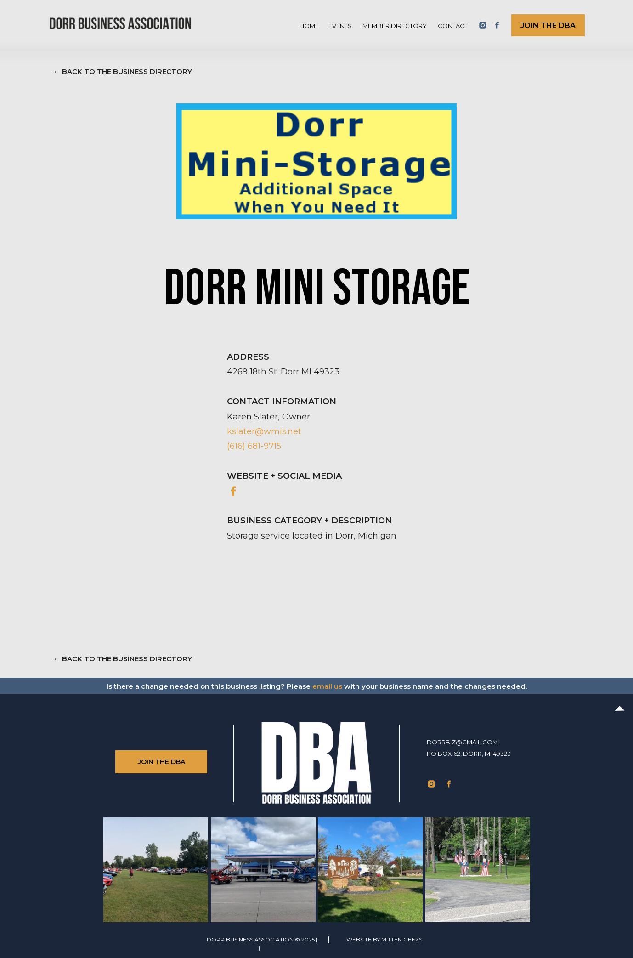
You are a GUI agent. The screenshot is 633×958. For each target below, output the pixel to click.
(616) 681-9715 (254, 446)
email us (327, 686)
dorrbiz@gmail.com (462, 742)
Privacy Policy (285, 947)
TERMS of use (236, 947)
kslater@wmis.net (264, 431)
